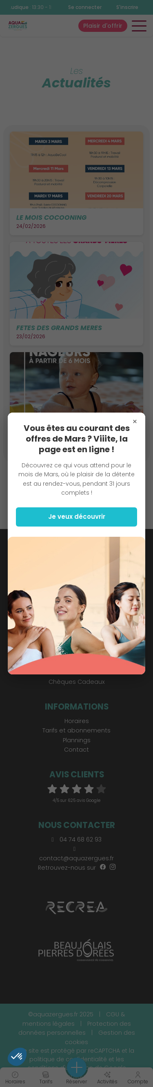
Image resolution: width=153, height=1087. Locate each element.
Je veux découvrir (76, 516)
